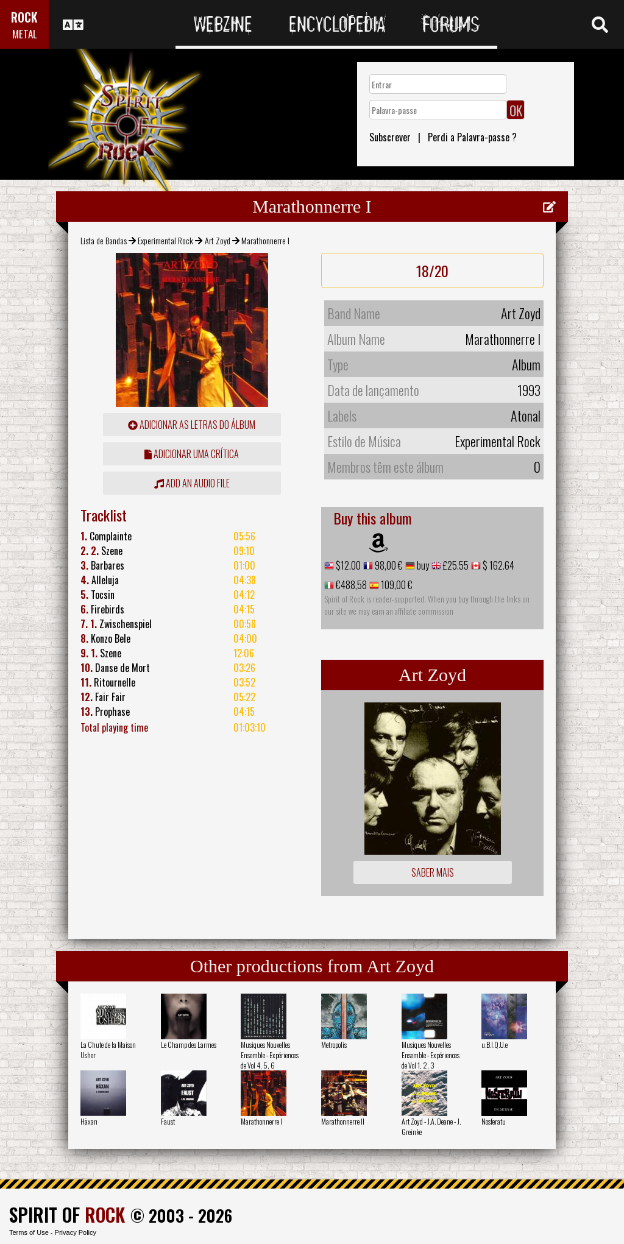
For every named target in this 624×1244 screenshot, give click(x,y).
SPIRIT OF (67, 1214)
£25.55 (455, 565)
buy (422, 565)
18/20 (432, 270)
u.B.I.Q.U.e (494, 1044)
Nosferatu (493, 1121)
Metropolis (334, 1044)
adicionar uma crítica (191, 454)
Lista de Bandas (103, 240)
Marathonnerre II (342, 1121)
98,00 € (388, 565)
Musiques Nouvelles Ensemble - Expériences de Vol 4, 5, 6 (270, 1054)
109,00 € (396, 585)
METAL (24, 33)
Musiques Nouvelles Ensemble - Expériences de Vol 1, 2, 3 (430, 1054)
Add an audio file (192, 483)
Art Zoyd (217, 240)
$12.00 (347, 565)
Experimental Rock (165, 240)
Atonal (526, 415)
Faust (168, 1121)
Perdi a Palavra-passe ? (472, 137)
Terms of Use (29, 1232)
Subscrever (390, 137)
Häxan (89, 1121)
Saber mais (432, 872)
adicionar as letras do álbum (191, 424)
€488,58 (350, 585)
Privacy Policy (75, 1232)
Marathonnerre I (261, 1121)
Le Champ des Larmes (188, 1044)
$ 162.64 (497, 565)
